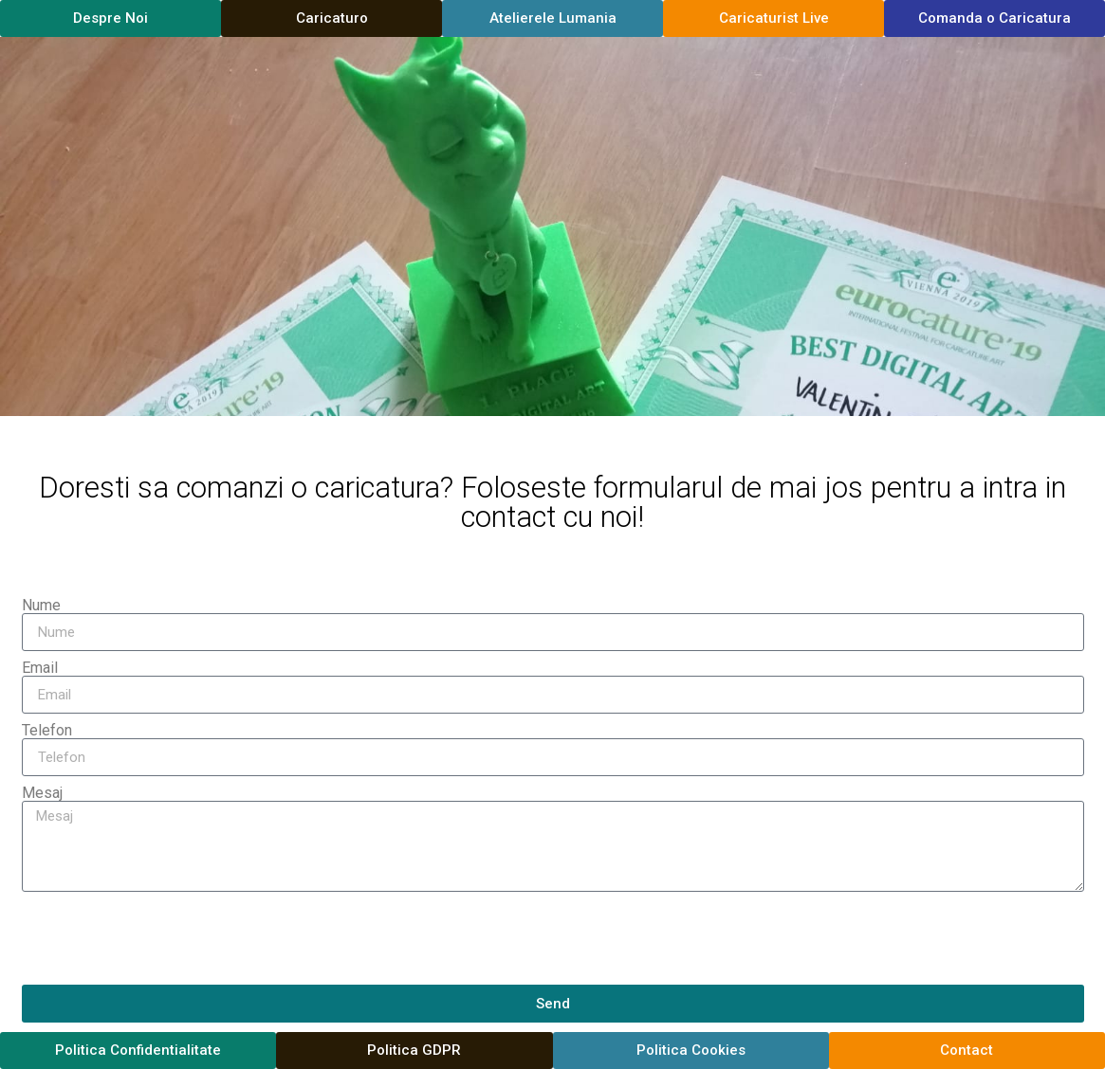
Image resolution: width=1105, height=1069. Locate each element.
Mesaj (42, 793)
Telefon (47, 730)
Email (40, 668)
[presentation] (166, 938)
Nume (41, 605)
